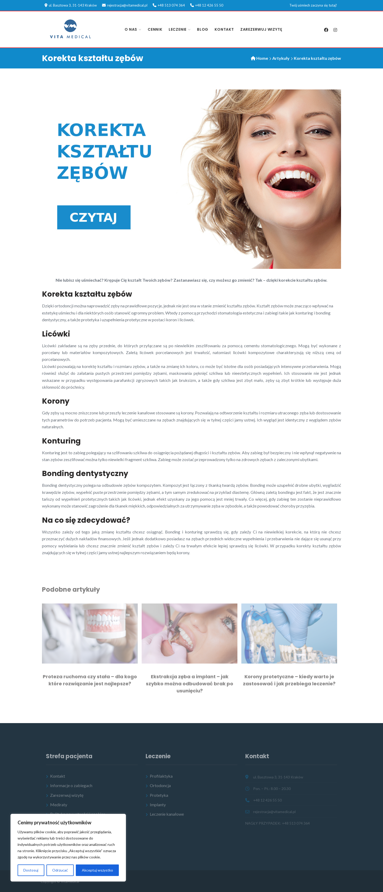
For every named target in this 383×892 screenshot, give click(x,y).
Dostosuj (30, 870)
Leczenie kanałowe (167, 813)
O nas (131, 29)
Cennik (155, 29)
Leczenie (178, 29)
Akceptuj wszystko (97, 870)
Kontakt (224, 29)
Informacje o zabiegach (71, 785)
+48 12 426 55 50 (209, 5)
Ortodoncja (160, 785)
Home (262, 58)
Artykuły (281, 58)
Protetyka (159, 795)
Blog (202, 29)
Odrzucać (60, 870)
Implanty (158, 804)
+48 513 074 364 (171, 5)
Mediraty (58, 804)
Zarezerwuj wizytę (261, 29)
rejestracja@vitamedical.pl (127, 5)
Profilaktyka (161, 775)
